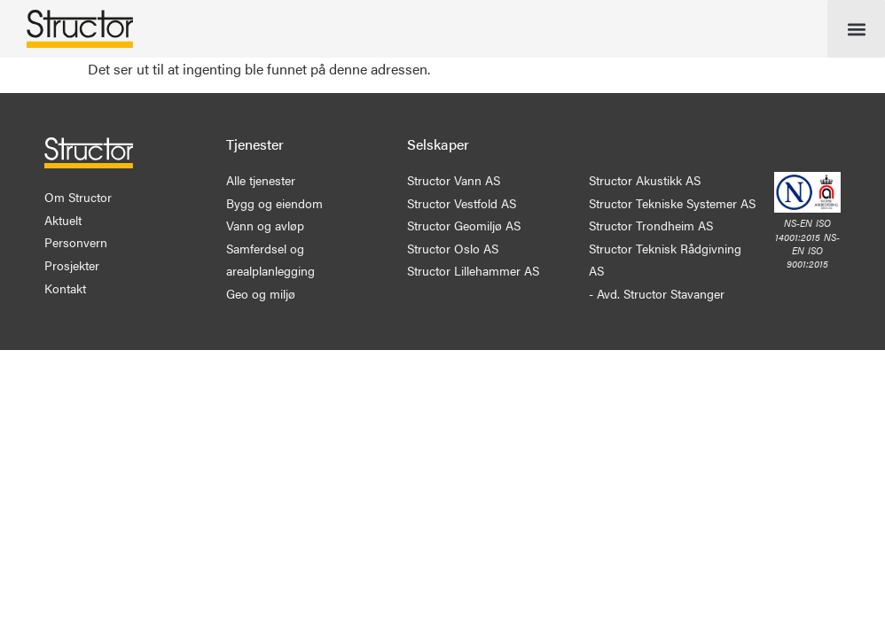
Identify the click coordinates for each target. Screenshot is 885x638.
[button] (856, 29)
